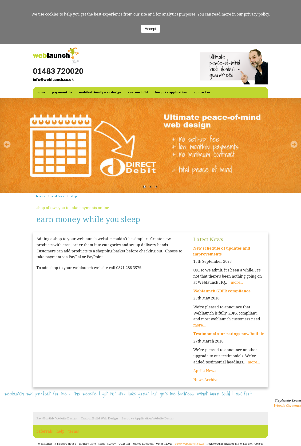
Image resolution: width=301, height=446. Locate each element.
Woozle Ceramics (287, 405)
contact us (202, 92)
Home (39, 196)
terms (73, 431)
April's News (204, 371)
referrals (44, 431)
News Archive (205, 380)
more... (237, 282)
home (40, 92)
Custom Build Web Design (99, 418)
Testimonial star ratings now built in (229, 334)
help (60, 431)
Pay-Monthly (62, 92)
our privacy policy (253, 14)
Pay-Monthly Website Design (56, 418)
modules (56, 196)
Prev (7, 144)
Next (293, 144)
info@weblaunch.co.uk (53, 79)
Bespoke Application (171, 92)
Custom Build (138, 92)
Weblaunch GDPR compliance (221, 291)
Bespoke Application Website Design (148, 418)
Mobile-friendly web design (100, 92)
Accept (150, 29)
